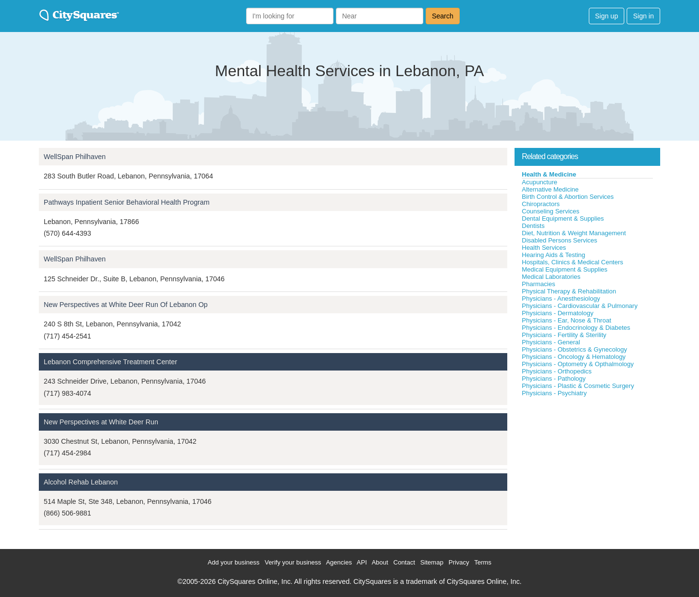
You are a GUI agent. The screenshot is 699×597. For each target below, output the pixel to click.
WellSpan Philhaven (75, 157)
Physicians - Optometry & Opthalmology (577, 364)
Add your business (234, 562)
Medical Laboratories (551, 276)
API (362, 562)
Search (442, 16)
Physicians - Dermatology (557, 313)
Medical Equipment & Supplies (564, 269)
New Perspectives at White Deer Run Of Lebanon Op (126, 304)
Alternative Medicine (550, 189)
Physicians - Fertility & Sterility (564, 335)
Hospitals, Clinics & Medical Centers (572, 262)
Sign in (643, 16)
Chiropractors (541, 204)
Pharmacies (538, 284)
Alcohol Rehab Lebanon (81, 482)
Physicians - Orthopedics (557, 371)
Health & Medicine (549, 174)
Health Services (544, 247)
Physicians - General (551, 342)
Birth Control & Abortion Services (568, 196)
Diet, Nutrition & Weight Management (574, 233)
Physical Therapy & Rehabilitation (569, 291)
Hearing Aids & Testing (553, 254)
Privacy (459, 562)
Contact (404, 562)
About (380, 562)
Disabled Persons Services (559, 240)
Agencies (338, 562)
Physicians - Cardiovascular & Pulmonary (579, 305)
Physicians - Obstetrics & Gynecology (574, 349)
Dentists (533, 225)
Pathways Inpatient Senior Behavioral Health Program (127, 202)
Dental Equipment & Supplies (563, 218)
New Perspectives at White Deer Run (101, 422)
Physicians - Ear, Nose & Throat (566, 320)
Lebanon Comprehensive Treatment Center (110, 362)
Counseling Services (551, 211)
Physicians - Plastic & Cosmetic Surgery (578, 385)
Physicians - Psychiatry (554, 393)
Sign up (606, 16)
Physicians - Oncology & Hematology (574, 356)
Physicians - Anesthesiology (561, 298)
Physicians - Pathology (554, 378)
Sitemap (432, 562)
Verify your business (293, 562)
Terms (482, 562)
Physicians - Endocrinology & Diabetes (576, 327)
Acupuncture (539, 182)
